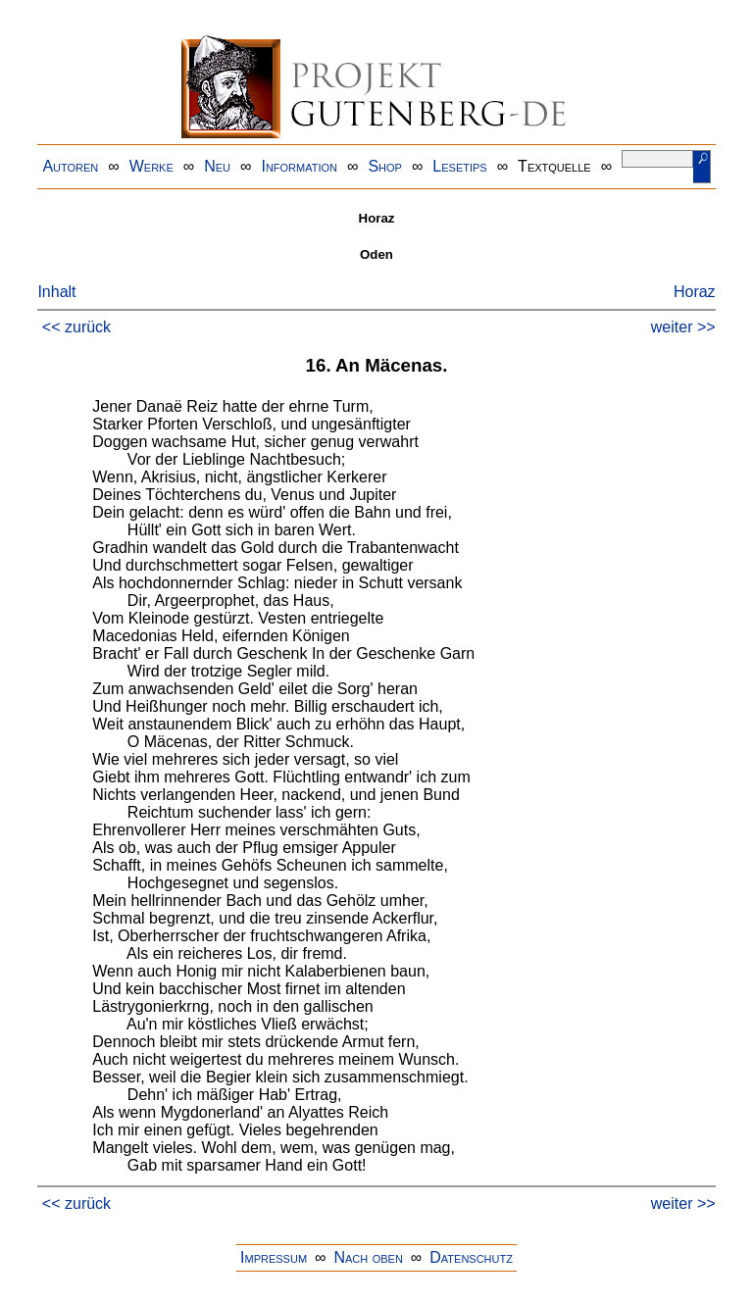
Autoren (70, 166)
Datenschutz (471, 1257)
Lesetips (459, 166)
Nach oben (367, 1257)
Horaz (695, 291)
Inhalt (56, 291)
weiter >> (683, 327)
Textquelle (554, 166)
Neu (217, 166)
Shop (385, 166)
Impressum (273, 1257)
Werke (151, 166)
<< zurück (76, 327)
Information (299, 166)
